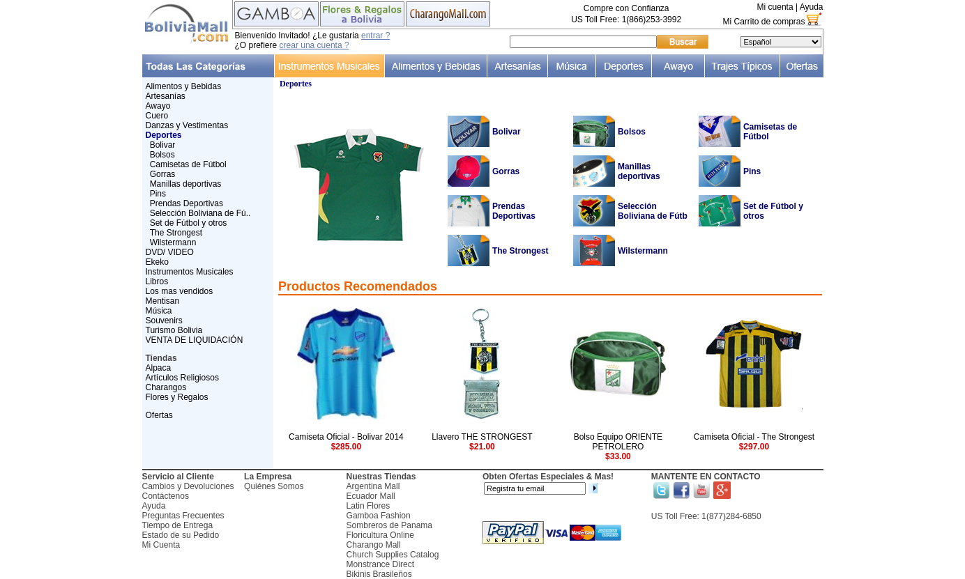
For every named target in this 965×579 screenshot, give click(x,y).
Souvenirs (164, 320)
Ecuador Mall (371, 496)
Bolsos (162, 155)
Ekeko (157, 262)
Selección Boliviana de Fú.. (200, 213)
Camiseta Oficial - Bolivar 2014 (346, 437)
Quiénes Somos (273, 486)
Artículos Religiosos (182, 378)
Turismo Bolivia (174, 330)
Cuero (157, 116)
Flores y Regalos (177, 397)
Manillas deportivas (186, 184)
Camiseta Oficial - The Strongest (754, 437)
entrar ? (375, 35)
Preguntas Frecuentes (183, 515)
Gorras (163, 174)
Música (159, 311)
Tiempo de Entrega (177, 525)
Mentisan (163, 301)
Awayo (158, 106)
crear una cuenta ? (314, 45)
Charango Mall (374, 545)
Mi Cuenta (161, 545)
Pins (158, 194)
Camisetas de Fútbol (188, 164)
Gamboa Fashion (379, 515)
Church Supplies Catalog (393, 554)
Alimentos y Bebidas (184, 86)
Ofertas (159, 415)
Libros (157, 281)
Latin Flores (368, 506)
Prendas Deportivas (186, 203)
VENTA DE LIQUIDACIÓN (194, 340)
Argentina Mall (373, 486)
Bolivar (163, 145)
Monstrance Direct (380, 564)
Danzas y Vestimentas (187, 125)
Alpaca (159, 368)
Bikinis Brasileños (379, 574)
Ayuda (811, 7)
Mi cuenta (775, 7)
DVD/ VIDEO (170, 252)
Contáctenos (165, 496)
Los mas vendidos (179, 291)
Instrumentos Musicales (190, 272)
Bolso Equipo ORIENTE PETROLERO (618, 441)
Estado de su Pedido (181, 535)
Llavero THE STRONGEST (482, 437)
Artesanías (165, 96)
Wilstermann (173, 242)
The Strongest (176, 233)
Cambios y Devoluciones (188, 486)
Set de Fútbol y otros (188, 223)
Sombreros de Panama (389, 525)
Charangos (166, 387)
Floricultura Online (380, 535)
